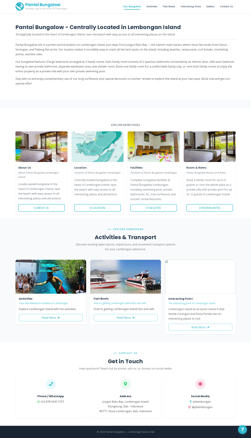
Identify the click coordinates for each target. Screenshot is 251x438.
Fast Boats (169, 6)
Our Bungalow (132, 6)
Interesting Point (191, 6)
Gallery (210, 6)
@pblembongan (206, 407)
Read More (51, 322)
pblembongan (206, 401)
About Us (41, 208)
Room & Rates (209, 208)
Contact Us (226, 6)
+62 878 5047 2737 (44, 401)
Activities (151, 6)
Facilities (153, 208)
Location (97, 208)
